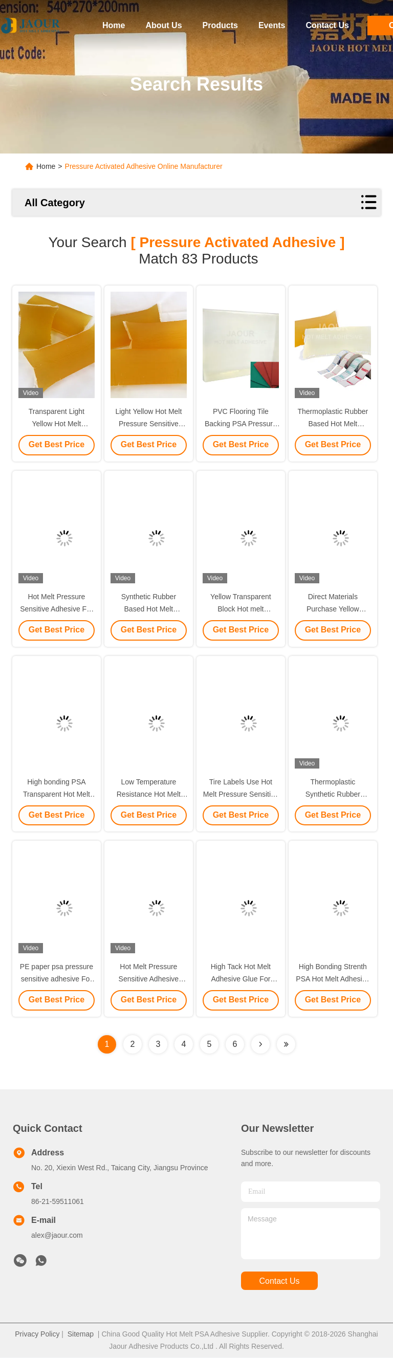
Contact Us (326, 25)
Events (271, 25)
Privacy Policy (37, 1334)
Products (220, 25)
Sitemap (81, 1334)
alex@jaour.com (57, 1236)
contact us (279, 1281)
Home (113, 25)
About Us (163, 25)
